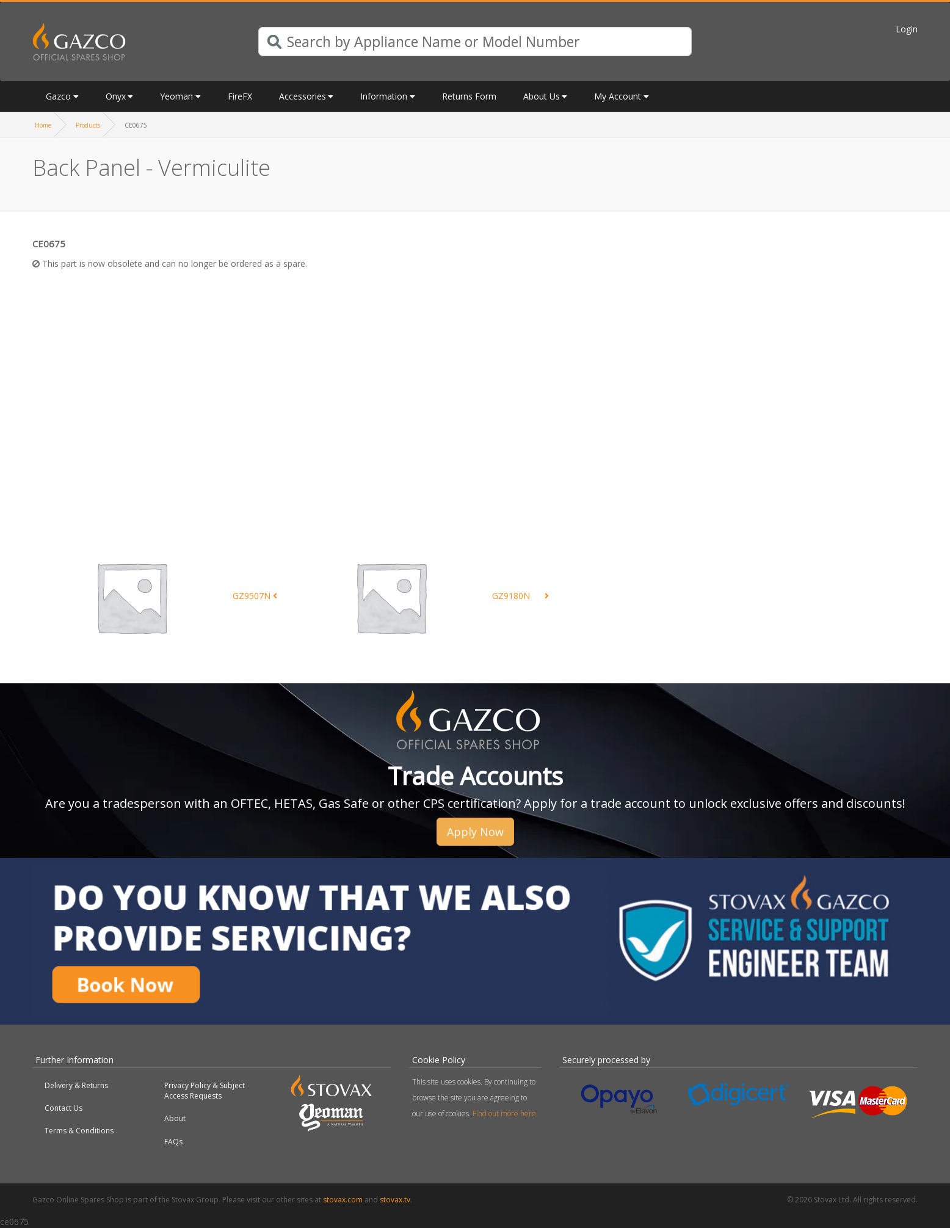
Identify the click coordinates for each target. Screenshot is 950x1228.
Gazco (58, 96)
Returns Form (469, 96)
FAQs (173, 1141)
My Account (617, 96)
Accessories (302, 96)
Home (43, 125)
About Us (541, 96)
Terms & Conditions (79, 1130)
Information (383, 96)
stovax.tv (395, 1199)
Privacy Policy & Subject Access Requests (204, 1090)
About (175, 1118)
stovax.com (343, 1199)
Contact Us (63, 1108)
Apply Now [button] (475, 831)
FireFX (240, 96)
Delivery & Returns (76, 1085)
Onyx (116, 96)
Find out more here (504, 1113)
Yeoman (176, 96)
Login (907, 29)
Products (88, 125)
